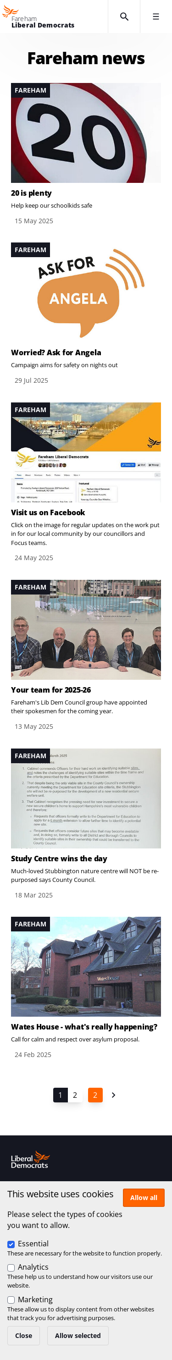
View (86, 154)
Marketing (35, 1299)
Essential (33, 1244)
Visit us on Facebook (48, 512)
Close (23, 1335)
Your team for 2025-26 (51, 689)
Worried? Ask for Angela (56, 352)
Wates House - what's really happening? (84, 1026)
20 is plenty (31, 193)
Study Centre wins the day (59, 858)
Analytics (33, 1267)
